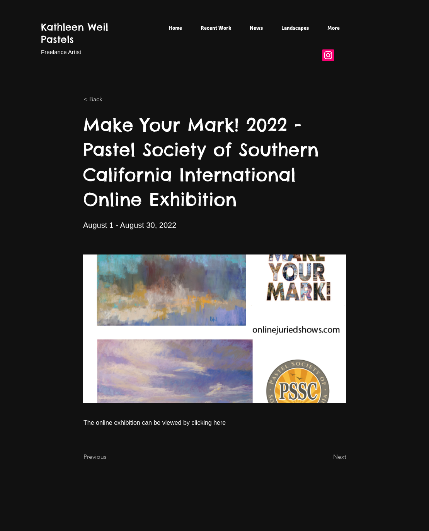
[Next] (327, 457)
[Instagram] (328, 55)
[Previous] (108, 457)
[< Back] (108, 99)
